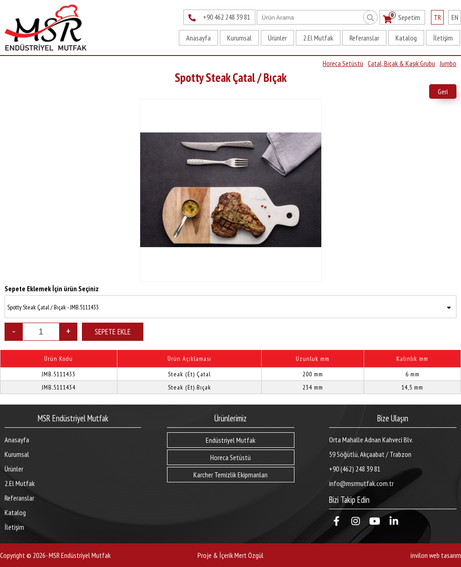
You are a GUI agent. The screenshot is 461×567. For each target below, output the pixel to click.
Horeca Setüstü (343, 63)
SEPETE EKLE (113, 332)
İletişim (443, 37)
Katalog (406, 37)
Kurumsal (239, 37)
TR (437, 17)
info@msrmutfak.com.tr (361, 483)
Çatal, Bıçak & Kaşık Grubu (401, 63)
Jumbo (448, 63)
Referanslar (364, 37)
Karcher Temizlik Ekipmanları (230, 474)
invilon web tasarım (435, 555)
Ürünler (277, 37)
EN (454, 17)
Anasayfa (198, 37)
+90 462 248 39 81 (219, 18)
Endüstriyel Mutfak (230, 440)
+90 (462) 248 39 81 (354, 468)
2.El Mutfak (318, 37)
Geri (443, 91)
